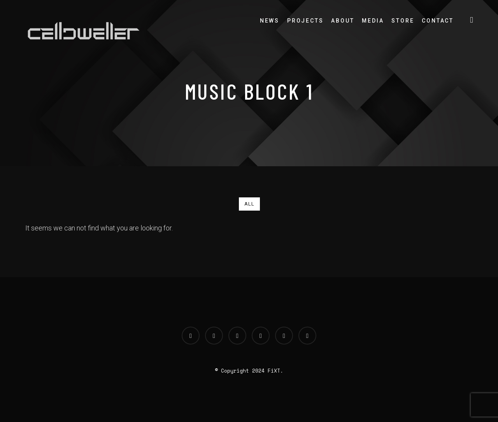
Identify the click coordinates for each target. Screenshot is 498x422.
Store (402, 21)
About (342, 21)
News (269, 21)
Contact (438, 21)
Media (373, 21)
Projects (305, 21)
